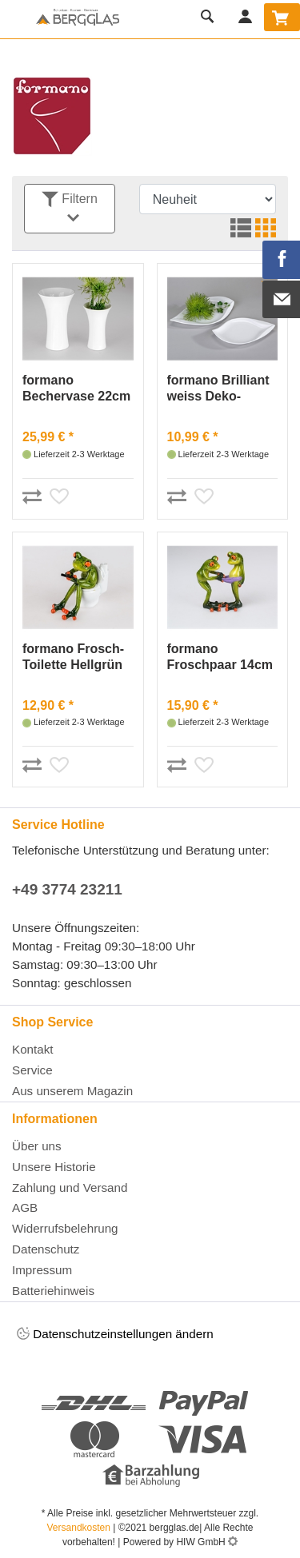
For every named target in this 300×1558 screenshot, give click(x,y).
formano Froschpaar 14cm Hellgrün (220, 657)
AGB (25, 1207)
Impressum (42, 1270)
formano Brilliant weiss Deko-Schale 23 (218, 388)
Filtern (70, 209)
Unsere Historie (54, 1166)
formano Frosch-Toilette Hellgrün (73, 656)
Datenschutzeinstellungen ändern (115, 1334)
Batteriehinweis (53, 1290)
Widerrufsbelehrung (65, 1228)
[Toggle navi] (16, 19)
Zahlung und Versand (69, 1187)
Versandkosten (78, 1527)
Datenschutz (45, 1249)
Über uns (37, 1146)
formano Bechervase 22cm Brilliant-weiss (76, 388)
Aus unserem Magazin (72, 1091)
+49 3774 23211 (67, 889)
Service (32, 1070)
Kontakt (33, 1049)
